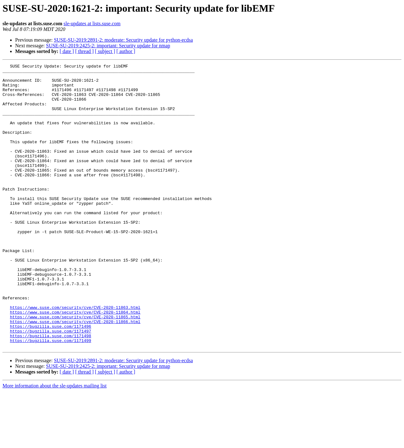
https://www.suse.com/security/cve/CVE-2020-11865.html (75, 368)
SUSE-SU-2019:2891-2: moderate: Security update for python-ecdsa (123, 40)
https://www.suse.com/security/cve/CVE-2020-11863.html (75, 356)
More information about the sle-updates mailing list (55, 442)
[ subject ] (105, 51)
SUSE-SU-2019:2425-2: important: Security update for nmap (108, 45)
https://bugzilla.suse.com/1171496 (50, 379)
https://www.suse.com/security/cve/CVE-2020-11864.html (75, 362)
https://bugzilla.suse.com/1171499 (50, 396)
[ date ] (67, 51)
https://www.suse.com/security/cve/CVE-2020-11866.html (75, 373)
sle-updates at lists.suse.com (91, 23)
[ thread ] (84, 51)
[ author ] (125, 51)
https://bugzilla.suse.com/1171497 (50, 385)
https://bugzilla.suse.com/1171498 (50, 390)
